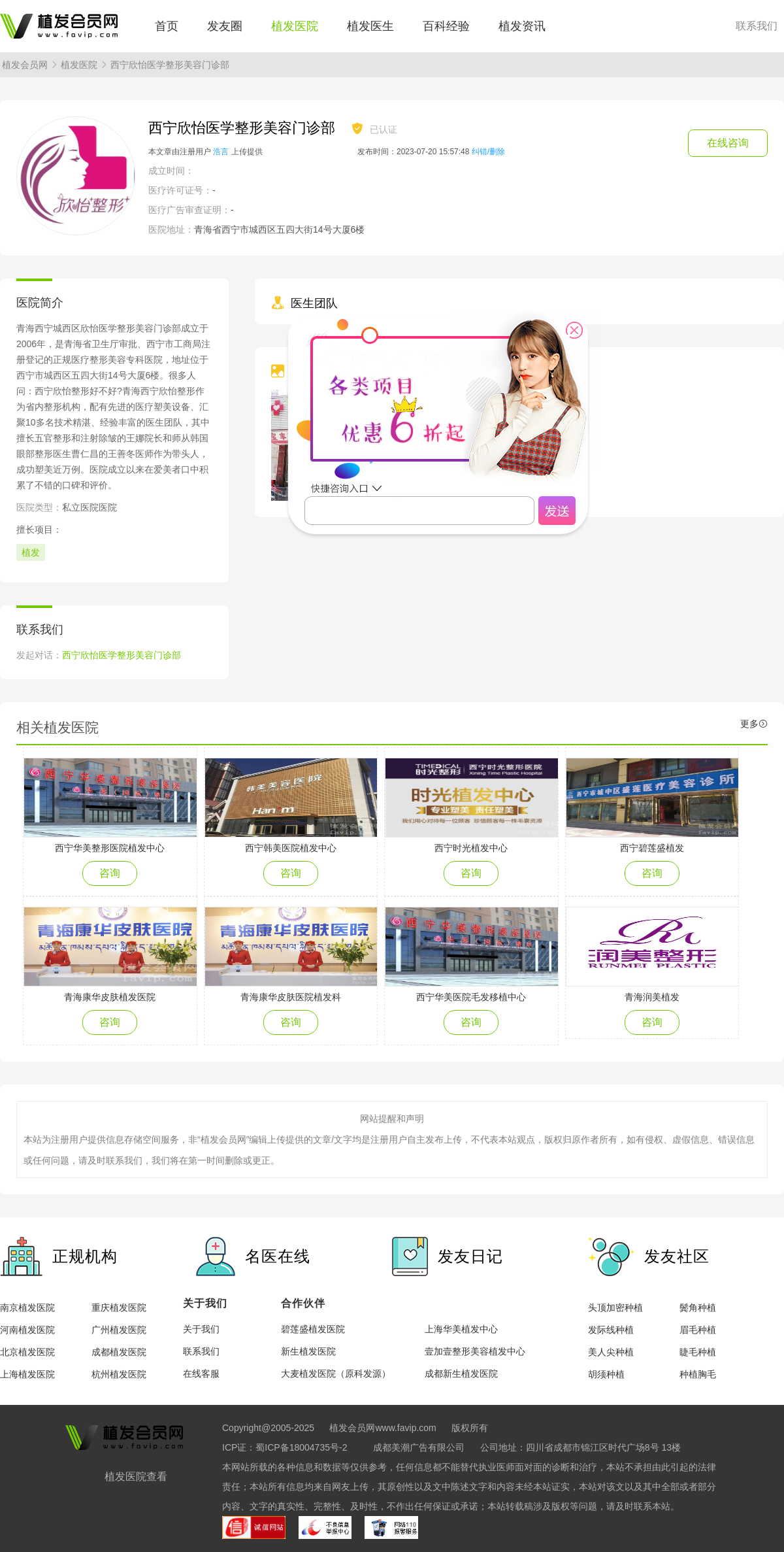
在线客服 (201, 1373)
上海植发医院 (27, 1374)
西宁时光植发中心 (471, 848)
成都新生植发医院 (461, 1373)
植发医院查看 (136, 1476)
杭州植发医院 (118, 1374)
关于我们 (201, 1329)
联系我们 (756, 26)
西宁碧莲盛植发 (652, 848)
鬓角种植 (697, 1307)
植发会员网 (25, 64)
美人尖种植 (611, 1352)
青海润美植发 (652, 997)
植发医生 (370, 26)
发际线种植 (611, 1329)
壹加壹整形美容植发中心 (475, 1351)
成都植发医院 (118, 1352)
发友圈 (224, 26)
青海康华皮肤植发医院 (109, 997)
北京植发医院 (27, 1352)
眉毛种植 (697, 1329)
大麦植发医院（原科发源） (336, 1373)
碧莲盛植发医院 (313, 1329)
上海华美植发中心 (461, 1329)
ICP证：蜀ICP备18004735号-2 (284, 1447)
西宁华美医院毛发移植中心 (471, 997)
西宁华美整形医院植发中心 (110, 848)
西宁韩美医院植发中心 (290, 848)
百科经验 (446, 26)
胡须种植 (606, 1374)
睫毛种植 (697, 1352)
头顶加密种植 (615, 1307)
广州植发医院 (118, 1329)
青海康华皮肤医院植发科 (290, 997)
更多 (754, 723)
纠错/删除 (488, 151)
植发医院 (294, 26)
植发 (31, 552)
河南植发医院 (27, 1329)
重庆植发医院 (118, 1307)
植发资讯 (522, 26)
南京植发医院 (27, 1307)
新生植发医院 (308, 1351)
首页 (166, 26)
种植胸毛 (697, 1374)
